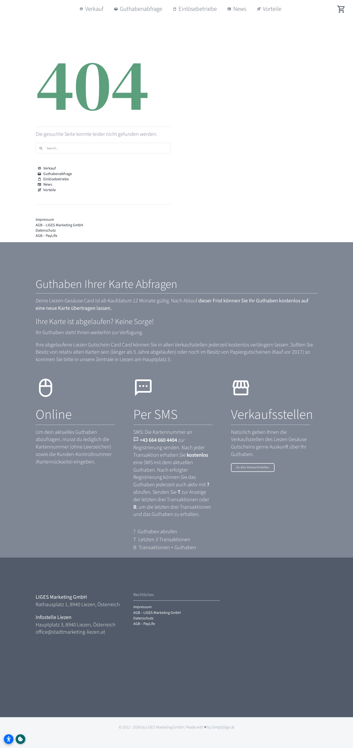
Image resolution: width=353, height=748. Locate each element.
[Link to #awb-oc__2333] (20, 739)
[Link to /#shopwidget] (341, 9)
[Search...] (103, 148)
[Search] (41, 148)
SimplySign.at (223, 727)
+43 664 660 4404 (158, 440)
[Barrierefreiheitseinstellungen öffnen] (8, 739)
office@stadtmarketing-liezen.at (70, 632)
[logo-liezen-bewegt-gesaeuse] (38, 5)
